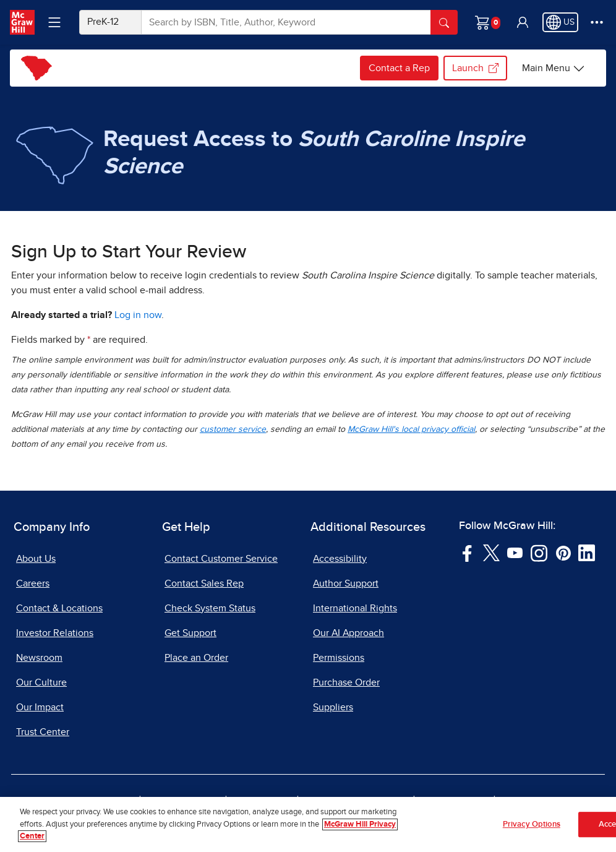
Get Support (190, 633)
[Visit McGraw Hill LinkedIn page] (586, 552)
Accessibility (340, 559)
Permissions (338, 658)
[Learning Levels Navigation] (54, 22)
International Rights (355, 608)
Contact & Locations (59, 608)
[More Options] (596, 22)
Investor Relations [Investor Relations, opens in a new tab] (54, 633)
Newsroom (39, 658)
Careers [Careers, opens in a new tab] (32, 583)
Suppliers (333, 707)
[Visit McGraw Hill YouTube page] (515, 552)
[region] (308, 824)
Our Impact (40, 707)
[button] (523, 22)
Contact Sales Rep (204, 583)
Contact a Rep (399, 68)
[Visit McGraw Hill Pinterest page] (563, 552)
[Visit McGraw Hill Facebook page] (467, 552)
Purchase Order (346, 682)
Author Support (346, 583)
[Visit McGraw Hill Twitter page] (491, 552)
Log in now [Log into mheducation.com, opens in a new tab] (137, 315)
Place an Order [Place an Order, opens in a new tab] (196, 658)
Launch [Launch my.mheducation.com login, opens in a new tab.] (475, 68)
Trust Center (42, 732)
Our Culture (41, 682)
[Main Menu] (553, 68)
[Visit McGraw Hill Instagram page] (539, 552)
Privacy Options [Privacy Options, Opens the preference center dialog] (531, 824)
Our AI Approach (348, 633)
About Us (36, 559)
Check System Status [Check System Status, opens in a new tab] (210, 608)
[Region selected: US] (560, 22)
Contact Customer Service (221, 559)
